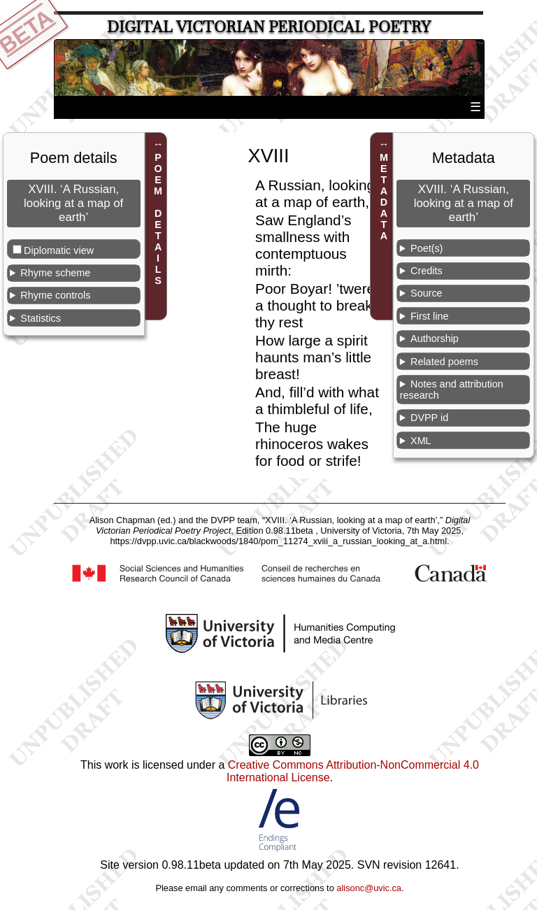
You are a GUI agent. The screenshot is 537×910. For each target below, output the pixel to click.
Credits (426, 270)
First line (429, 316)
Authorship (434, 338)
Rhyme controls (55, 295)
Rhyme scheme (55, 272)
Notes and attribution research (451, 389)
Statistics (40, 318)
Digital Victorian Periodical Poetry (269, 26)
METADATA (383, 196)
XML (420, 440)
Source (426, 293)
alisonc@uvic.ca (368, 888)
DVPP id (429, 417)
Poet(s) (426, 248)
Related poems (444, 361)
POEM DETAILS (158, 219)
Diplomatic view (59, 250)
